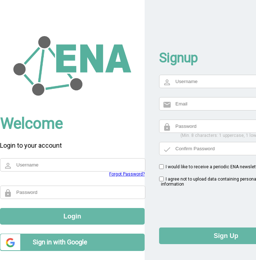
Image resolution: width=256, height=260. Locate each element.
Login (72, 216)
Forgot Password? (127, 174)
